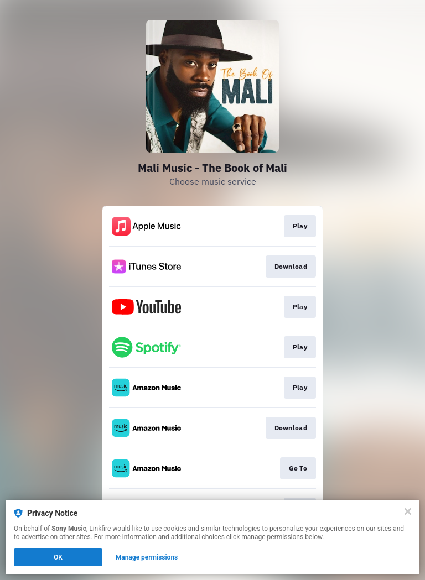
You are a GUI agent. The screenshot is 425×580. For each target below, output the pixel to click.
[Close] (408, 511)
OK (58, 557)
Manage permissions (147, 557)
